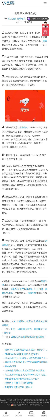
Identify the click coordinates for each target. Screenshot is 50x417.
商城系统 (32, 293)
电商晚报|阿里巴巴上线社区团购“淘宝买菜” (25, 370)
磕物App (40, 321)
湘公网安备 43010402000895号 (23, 405)
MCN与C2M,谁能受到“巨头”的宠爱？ (22, 354)
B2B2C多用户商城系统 (21, 289)
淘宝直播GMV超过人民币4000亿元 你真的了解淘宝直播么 (26, 374)
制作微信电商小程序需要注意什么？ (22, 379)
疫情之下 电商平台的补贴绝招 (19, 383)
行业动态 (11, 18)
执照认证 (39, 405)
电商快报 (30, 321)
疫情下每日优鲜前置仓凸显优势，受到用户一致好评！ (26, 350)
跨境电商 (21, 18)
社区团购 (38, 289)
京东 (45, 41)
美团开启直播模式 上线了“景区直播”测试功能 (26, 362)
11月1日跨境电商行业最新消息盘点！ (28, 337)
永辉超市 (24, 127)
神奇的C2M (10, 366)
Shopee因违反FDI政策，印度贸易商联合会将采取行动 (26, 358)
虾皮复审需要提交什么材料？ (19, 387)
